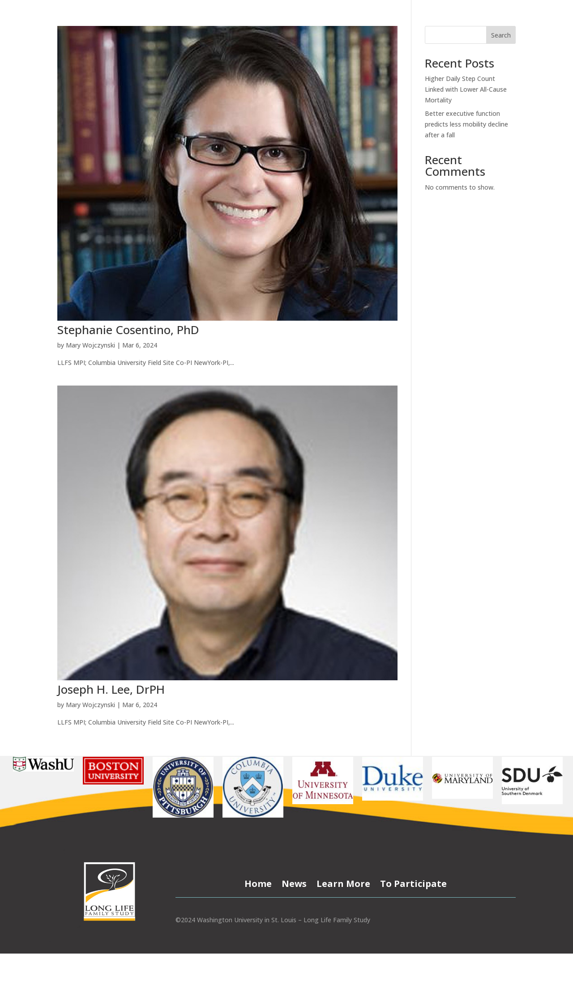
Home (258, 882)
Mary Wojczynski (90, 345)
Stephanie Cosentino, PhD (128, 330)
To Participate (413, 882)
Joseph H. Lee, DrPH (111, 689)
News (294, 882)
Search (501, 35)
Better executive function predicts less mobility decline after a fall (466, 124)
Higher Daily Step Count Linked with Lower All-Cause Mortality (466, 89)
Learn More (343, 882)
